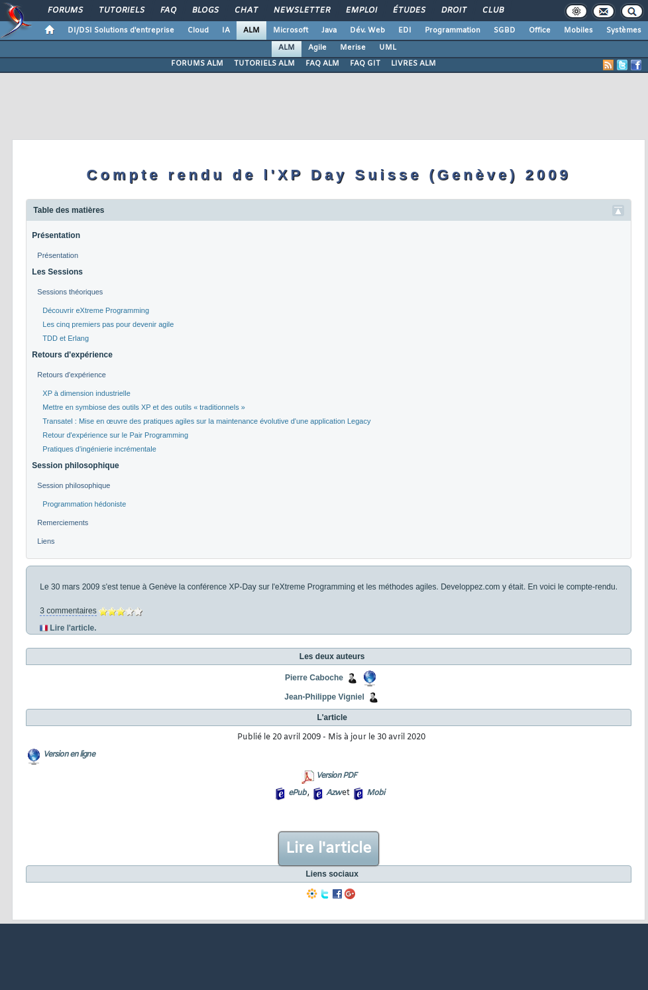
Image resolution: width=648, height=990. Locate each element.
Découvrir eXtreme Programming (95, 310)
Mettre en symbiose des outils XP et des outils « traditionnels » (143, 407)
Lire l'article (329, 849)
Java (329, 30)
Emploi (361, 10)
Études (408, 10)
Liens (45, 541)
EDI (404, 30)
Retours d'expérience (72, 354)
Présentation (56, 235)
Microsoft (290, 30)
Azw (333, 793)
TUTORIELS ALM (264, 63)
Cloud (198, 30)
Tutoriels (121, 10)
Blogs (204, 10)
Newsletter (301, 10)
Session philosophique (75, 465)
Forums (64, 10)
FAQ (167, 10)
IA (226, 30)
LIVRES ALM (413, 63)
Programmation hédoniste (84, 504)
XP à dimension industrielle (86, 393)
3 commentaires (68, 610)
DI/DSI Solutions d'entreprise (121, 30)
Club (492, 10)
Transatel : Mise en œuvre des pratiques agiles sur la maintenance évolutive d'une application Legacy (206, 421)
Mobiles (578, 30)
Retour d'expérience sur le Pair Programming (115, 435)
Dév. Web (367, 30)
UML (387, 47)
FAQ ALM (322, 63)
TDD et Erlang (65, 338)
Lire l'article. (73, 628)
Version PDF (336, 776)
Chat (245, 10)
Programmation (452, 30)
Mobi (375, 793)
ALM (251, 30)
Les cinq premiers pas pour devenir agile (108, 324)
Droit (453, 10)
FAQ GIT (365, 63)
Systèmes (623, 30)
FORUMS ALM (197, 63)
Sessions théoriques (70, 292)
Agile (317, 47)
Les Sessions (57, 272)
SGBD (504, 30)
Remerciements (62, 522)
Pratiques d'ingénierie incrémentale (99, 449)
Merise (353, 47)
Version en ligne (69, 754)
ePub (297, 793)
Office (540, 30)
